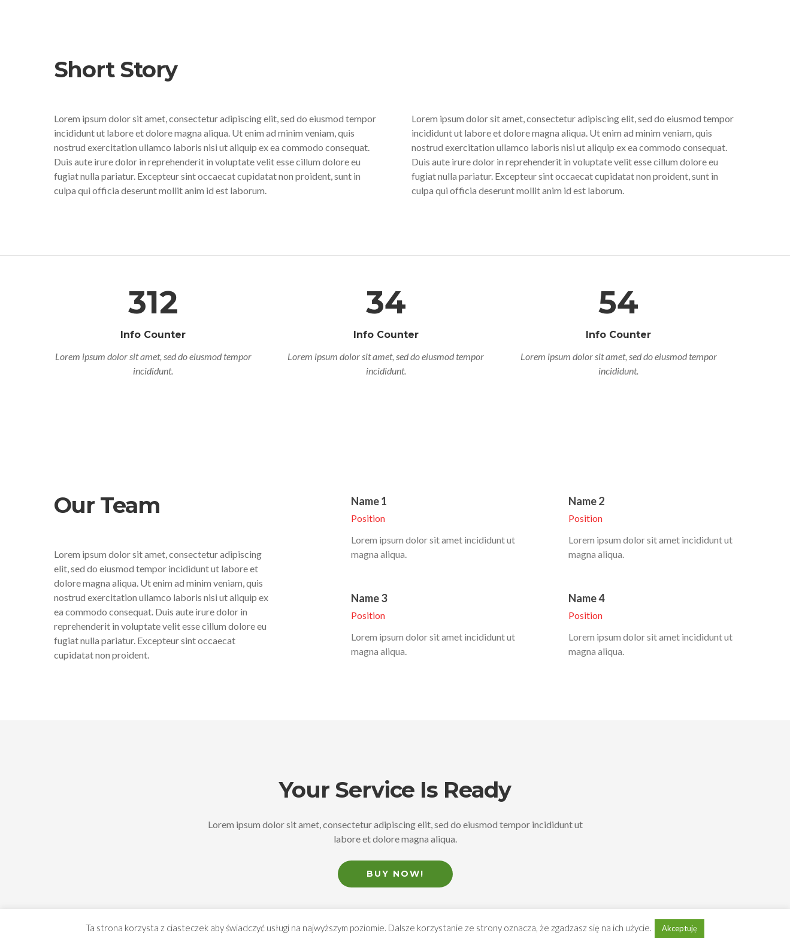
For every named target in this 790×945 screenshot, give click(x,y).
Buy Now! (395, 873)
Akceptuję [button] (679, 928)
